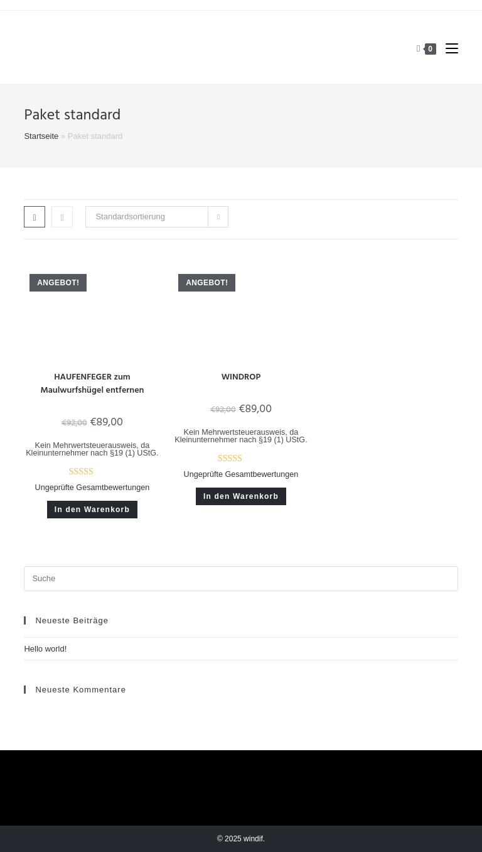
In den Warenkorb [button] (92, 509)
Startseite (41, 136)
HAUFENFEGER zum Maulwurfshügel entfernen (92, 384)
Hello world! (45, 648)
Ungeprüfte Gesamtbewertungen (92, 487)
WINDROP (241, 377)
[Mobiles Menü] (447, 48)
